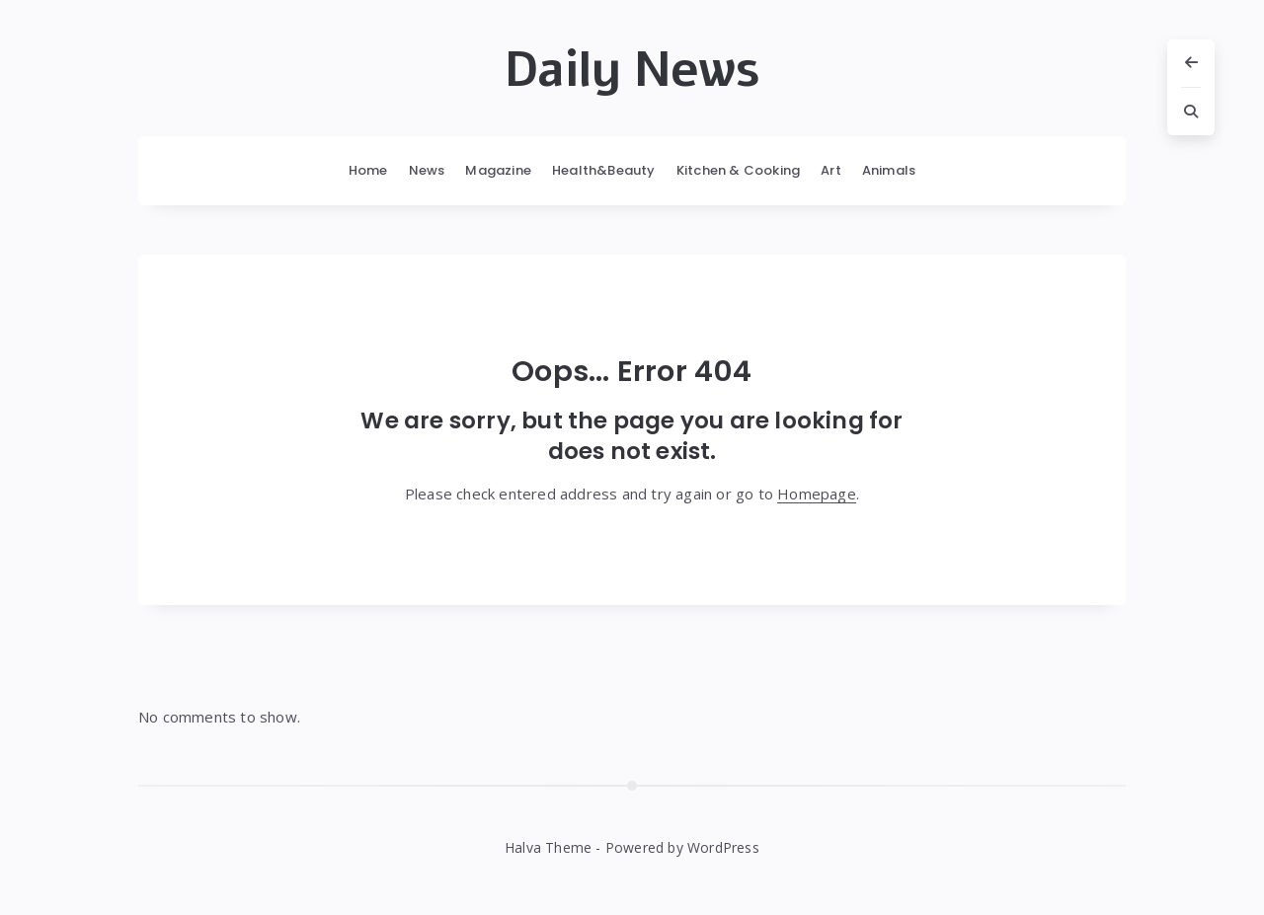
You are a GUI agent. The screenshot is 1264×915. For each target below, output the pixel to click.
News (427, 170)
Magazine (498, 170)
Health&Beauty (604, 170)
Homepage (816, 493)
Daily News (632, 70)
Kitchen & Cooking (738, 170)
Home (368, 170)
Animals (888, 170)
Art (831, 170)
